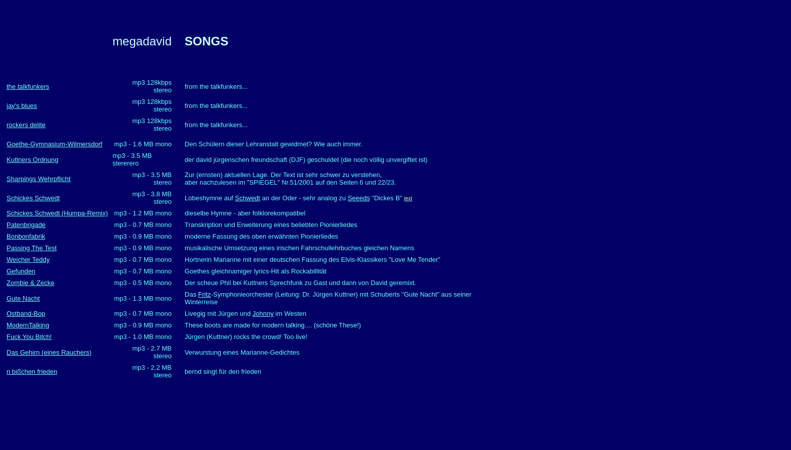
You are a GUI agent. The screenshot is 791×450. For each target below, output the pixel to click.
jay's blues (22, 105)
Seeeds (359, 198)
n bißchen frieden (32, 371)
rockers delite (26, 125)
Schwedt (247, 198)
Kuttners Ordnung (33, 159)
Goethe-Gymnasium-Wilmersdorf (54, 144)
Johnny (263, 313)
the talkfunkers (28, 86)
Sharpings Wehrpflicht (39, 179)
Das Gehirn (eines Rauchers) (49, 352)
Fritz (204, 294)
